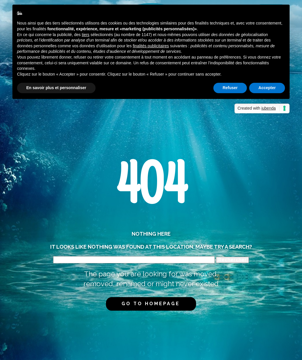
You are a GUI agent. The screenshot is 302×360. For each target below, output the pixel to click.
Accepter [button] (267, 87)
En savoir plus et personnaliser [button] (56, 87)
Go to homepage (151, 303)
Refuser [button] (230, 87)
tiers (85, 34)
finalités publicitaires (151, 46)
